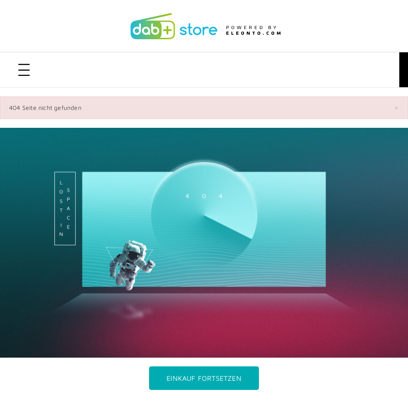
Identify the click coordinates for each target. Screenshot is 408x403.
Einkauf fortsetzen (204, 378)
